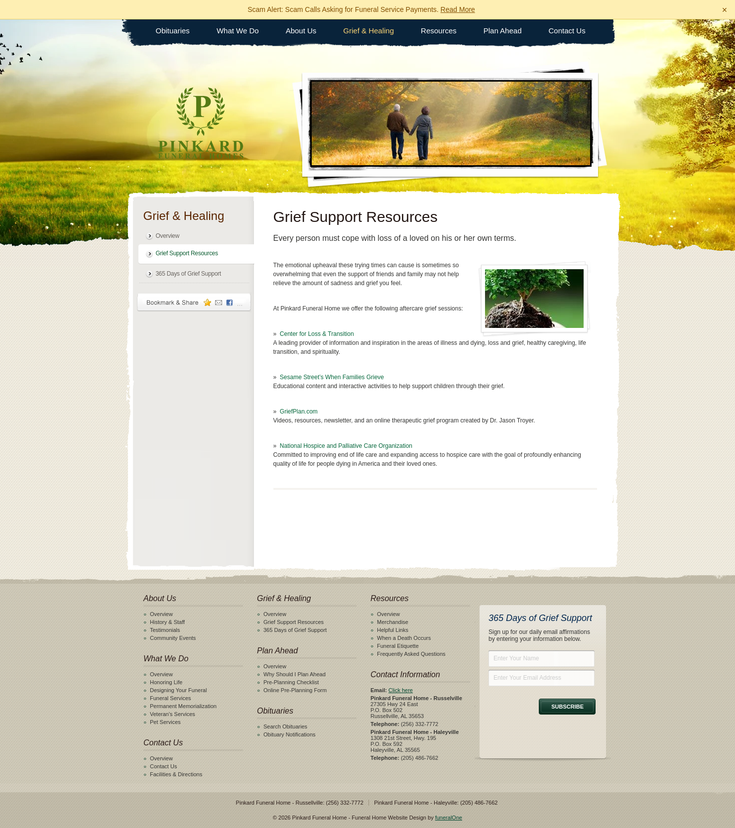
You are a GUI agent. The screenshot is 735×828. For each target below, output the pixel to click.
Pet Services (165, 722)
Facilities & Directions (176, 774)
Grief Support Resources (187, 253)
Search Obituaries (285, 726)
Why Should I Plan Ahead (294, 674)
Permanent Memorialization (183, 706)
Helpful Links (392, 630)
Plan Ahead (503, 30)
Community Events (173, 638)
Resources (439, 30)
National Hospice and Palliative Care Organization (346, 445)
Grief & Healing (368, 30)
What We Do (238, 30)
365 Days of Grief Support (188, 273)
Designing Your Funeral (178, 690)
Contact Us (567, 30)
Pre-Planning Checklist (291, 682)
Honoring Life (166, 682)
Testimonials (165, 630)
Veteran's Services (172, 714)
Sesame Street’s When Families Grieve (332, 377)
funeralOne (448, 818)
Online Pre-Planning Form (295, 690)
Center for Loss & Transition (317, 333)
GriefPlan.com (299, 411)
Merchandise (392, 622)
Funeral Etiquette (398, 646)
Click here (400, 690)
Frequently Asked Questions (411, 654)
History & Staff (167, 622)
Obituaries (173, 30)
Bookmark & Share (194, 302)
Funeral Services (170, 698)
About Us (301, 30)
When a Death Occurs (404, 638)
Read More (458, 9)
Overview (168, 235)
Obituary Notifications (289, 734)
